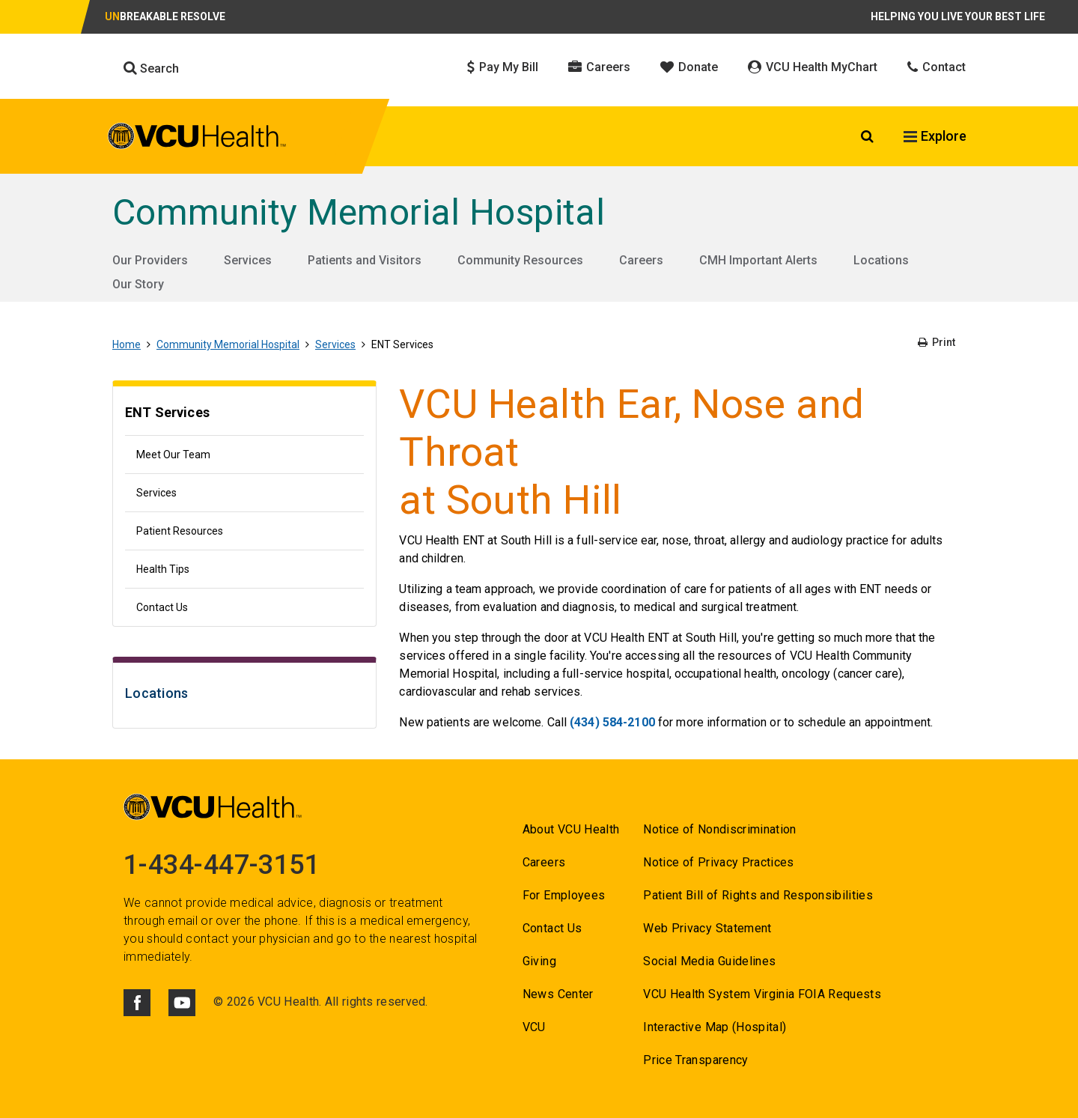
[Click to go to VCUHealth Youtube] (181, 1002)
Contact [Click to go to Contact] (936, 67)
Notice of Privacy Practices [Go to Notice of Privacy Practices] (718, 862)
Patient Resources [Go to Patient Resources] (179, 531)
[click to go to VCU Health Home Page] (197, 138)
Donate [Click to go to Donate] (689, 67)
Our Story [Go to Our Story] (138, 284)
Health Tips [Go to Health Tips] (162, 569)
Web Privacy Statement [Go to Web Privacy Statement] (707, 928)
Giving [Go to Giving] (539, 961)
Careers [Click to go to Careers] (599, 67)
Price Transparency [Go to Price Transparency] (695, 1060)
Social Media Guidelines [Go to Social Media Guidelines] (709, 961)
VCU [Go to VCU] (534, 1027)
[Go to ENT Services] (244, 414)
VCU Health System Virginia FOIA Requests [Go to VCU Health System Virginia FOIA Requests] (762, 994)
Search (151, 68)
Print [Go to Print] (936, 342)
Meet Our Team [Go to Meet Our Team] (173, 455)
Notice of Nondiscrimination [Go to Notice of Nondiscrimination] (719, 829)
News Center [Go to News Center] (558, 994)
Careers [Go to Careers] (641, 260)
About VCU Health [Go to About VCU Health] (571, 829)
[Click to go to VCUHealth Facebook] (137, 1002)
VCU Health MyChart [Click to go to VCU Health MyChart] (812, 67)
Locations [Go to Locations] (881, 260)
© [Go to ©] (218, 1001)
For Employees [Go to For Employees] (564, 895)
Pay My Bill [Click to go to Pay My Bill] (502, 67)
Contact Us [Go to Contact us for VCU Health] (552, 928)
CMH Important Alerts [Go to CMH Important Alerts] (758, 260)
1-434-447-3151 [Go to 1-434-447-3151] (222, 865)
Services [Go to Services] (248, 260)
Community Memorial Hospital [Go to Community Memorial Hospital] (358, 212)
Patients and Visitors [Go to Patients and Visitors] (364, 260)
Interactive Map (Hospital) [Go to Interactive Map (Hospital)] (714, 1027)
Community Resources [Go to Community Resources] (520, 260)
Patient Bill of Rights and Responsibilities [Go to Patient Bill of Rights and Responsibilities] (758, 895)
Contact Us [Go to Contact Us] (162, 607)
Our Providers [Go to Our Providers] (150, 260)
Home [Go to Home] (126, 344)
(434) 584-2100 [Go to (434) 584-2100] (612, 722)
